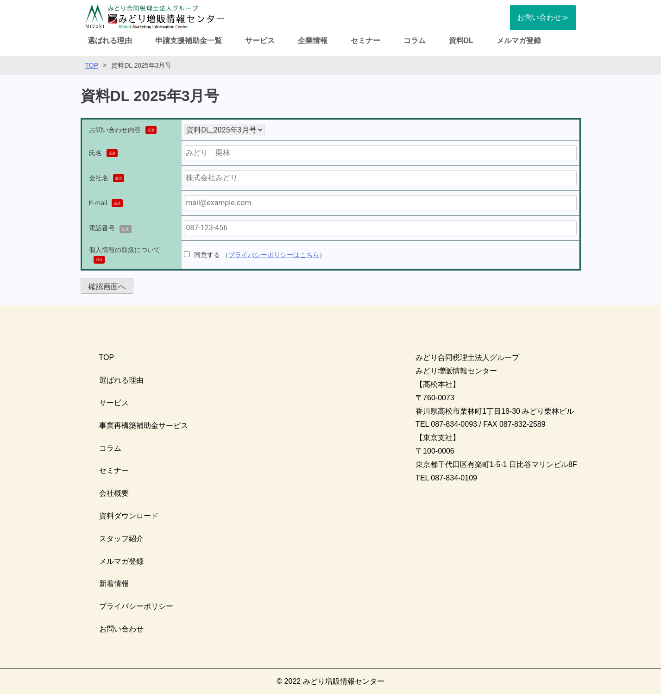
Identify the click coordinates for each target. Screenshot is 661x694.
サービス (260, 40)
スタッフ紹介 (121, 539)
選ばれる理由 (110, 40)
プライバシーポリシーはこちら (273, 255)
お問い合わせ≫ (543, 17)
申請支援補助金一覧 (188, 40)
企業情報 (312, 40)
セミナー (365, 40)
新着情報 (114, 583)
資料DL (461, 40)
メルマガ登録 (519, 40)
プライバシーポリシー (136, 606)
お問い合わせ (121, 629)
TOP (92, 65)
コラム (414, 40)
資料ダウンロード (128, 516)
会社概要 (114, 493)
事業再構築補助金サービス (143, 425)
